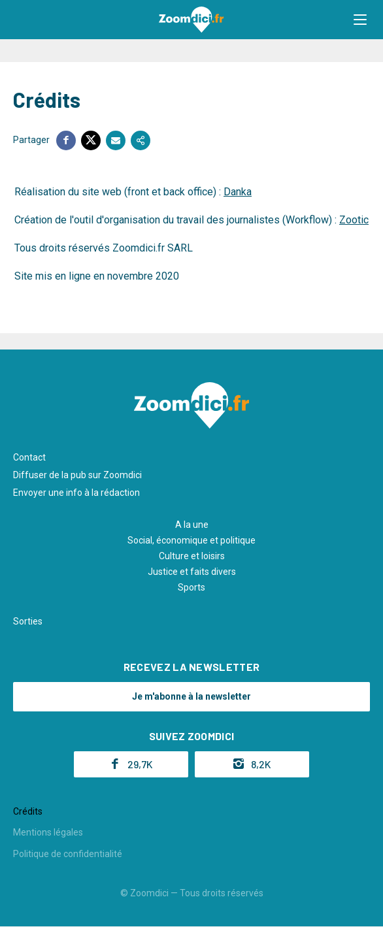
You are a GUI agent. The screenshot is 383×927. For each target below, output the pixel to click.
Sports (191, 587)
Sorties (27, 621)
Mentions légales (48, 832)
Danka (238, 192)
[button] (360, 19)
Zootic (354, 220)
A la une (191, 524)
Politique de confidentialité (67, 854)
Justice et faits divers (192, 571)
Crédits (27, 811)
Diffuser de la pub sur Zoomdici (77, 475)
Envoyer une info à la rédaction (76, 492)
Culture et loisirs (192, 556)
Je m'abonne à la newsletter (191, 696)
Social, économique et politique (191, 540)
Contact (29, 457)
